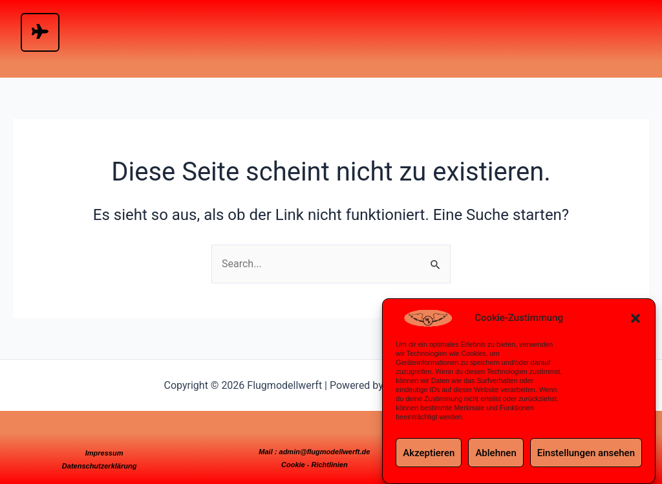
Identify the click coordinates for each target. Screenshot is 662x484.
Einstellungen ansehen (586, 453)
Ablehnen (495, 453)
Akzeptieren (428, 453)
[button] (635, 318)
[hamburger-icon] (40, 32)
